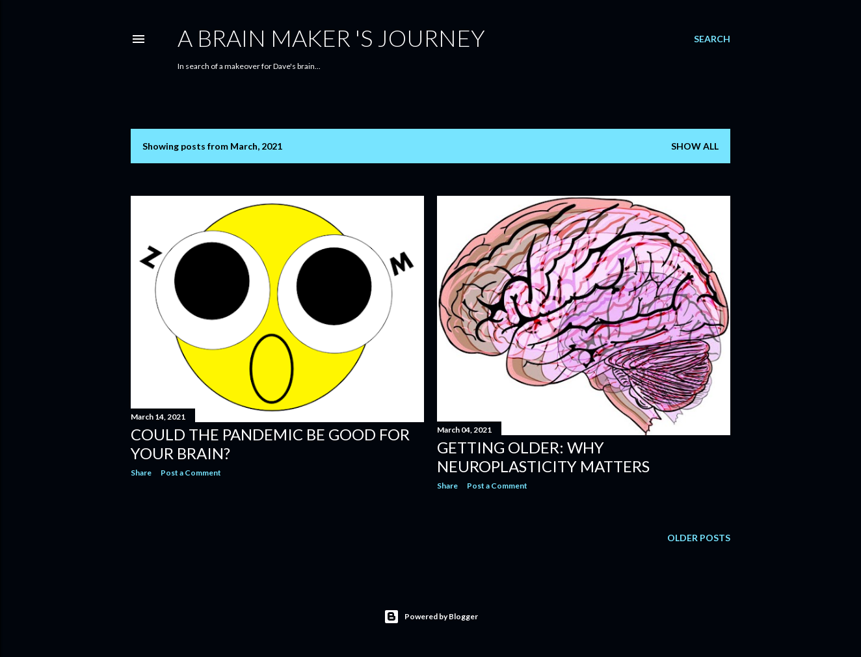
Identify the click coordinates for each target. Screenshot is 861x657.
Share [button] (141, 472)
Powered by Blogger (431, 616)
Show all (695, 146)
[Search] (712, 39)
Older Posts (698, 537)
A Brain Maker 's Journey (331, 37)
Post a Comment (191, 472)
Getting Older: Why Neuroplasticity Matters (543, 457)
